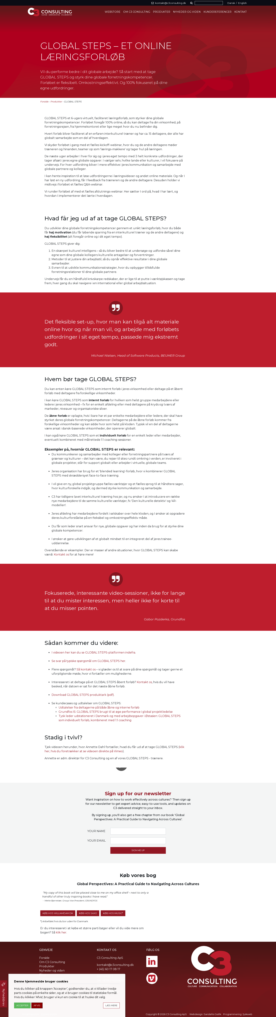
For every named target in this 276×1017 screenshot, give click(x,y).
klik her (61, 932)
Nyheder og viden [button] (187, 11)
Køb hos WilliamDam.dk (58, 913)
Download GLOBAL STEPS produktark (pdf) (83, 695)
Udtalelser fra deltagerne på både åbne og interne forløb (99, 707)
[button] (192, 3)
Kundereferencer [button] (217, 11)
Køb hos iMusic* (113, 913)
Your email (96, 840)
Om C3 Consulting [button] (136, 11)
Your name (96, 831)
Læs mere (111, 1005)
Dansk (231, 3)
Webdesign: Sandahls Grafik (205, 1014)
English (242, 3)
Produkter (56, 101)
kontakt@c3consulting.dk (115, 965)
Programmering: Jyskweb (237, 1014)
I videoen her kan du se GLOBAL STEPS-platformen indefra (93, 652)
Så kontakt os (86, 669)
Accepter (22, 1005)
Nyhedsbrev (3, 997)
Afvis (37, 1005)
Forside (44, 101)
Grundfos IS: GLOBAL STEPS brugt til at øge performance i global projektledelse (116, 711)
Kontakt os (61, 554)
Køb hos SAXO (88, 913)
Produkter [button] (161, 11)
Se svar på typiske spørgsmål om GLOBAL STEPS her (88, 661)
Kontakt (240, 11)
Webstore (112, 11)
